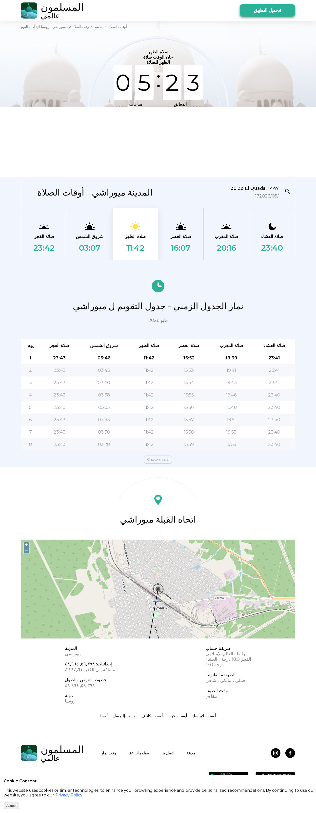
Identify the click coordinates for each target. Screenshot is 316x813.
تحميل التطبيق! (267, 10)
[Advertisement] (158, 141)
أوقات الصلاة (118, 26)
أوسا (104, 716)
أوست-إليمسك (125, 716)
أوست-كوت (177, 716)
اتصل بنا (167, 753)
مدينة (99, 26)
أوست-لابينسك (204, 716)
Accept (11, 806)
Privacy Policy (68, 795)
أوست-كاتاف (152, 716)
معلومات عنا (139, 753)
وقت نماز (108, 753)
